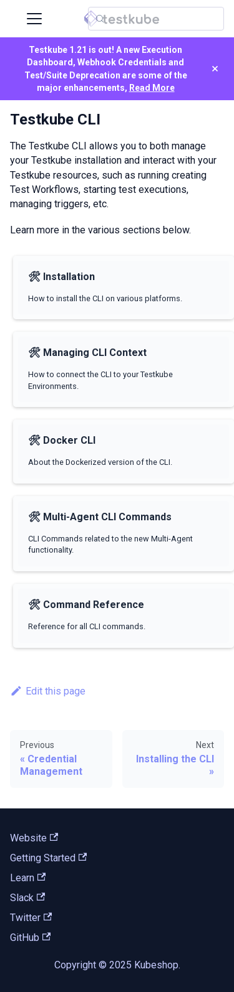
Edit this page (47, 691)
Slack (27, 898)
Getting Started (48, 858)
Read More (152, 88)
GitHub (30, 937)
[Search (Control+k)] (156, 18)
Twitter (31, 918)
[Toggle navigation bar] (34, 18)
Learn (28, 878)
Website (34, 838)
